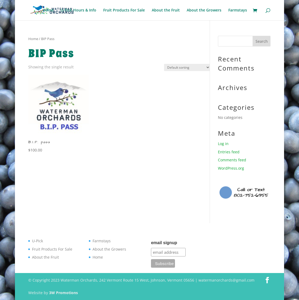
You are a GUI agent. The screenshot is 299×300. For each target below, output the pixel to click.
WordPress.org (231, 168)
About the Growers (204, 10)
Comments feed (232, 159)
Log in (223, 143)
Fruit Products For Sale (124, 10)
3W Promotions (63, 292)
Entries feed (229, 151)
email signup (164, 242)
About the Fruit (166, 10)
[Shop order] (187, 67)
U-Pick (37, 240)
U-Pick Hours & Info (78, 10)
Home (48, 10)
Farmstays (237, 10)
